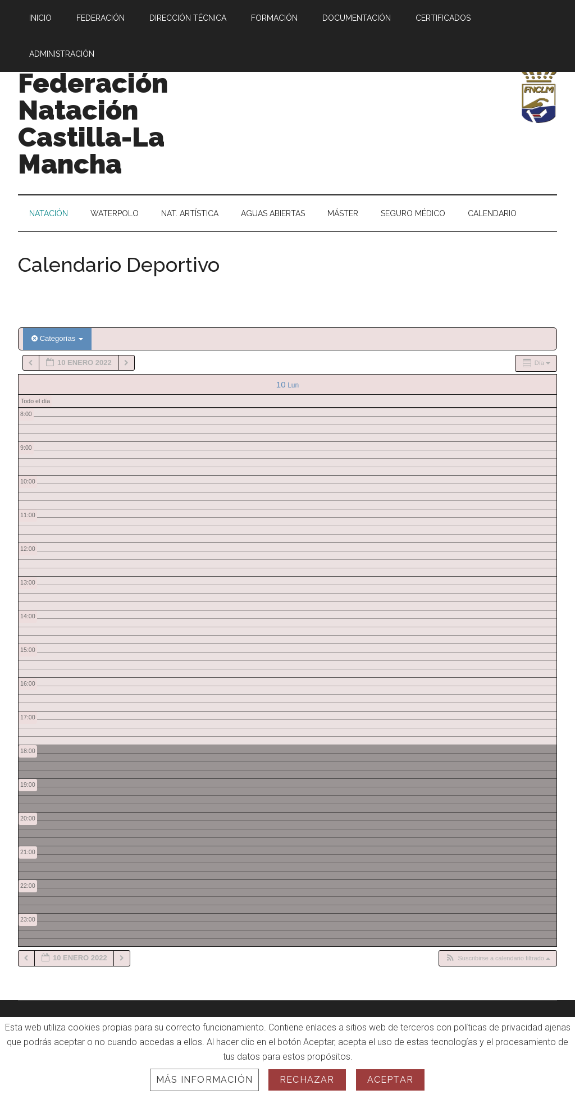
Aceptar (390, 1079)
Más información (204, 1079)
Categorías (57, 338)
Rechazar (307, 1079)
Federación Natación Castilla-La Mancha (93, 123)
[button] (497, 958)
